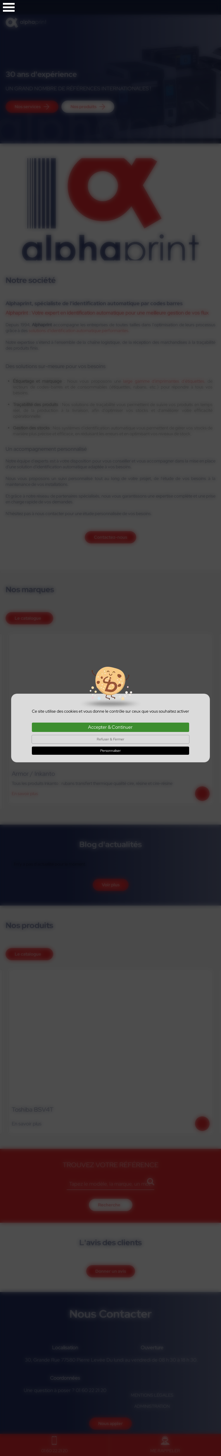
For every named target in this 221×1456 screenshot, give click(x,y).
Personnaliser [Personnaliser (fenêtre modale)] (110, 750)
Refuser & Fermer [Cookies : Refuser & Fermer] (110, 739)
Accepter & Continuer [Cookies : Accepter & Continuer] (110, 727)
